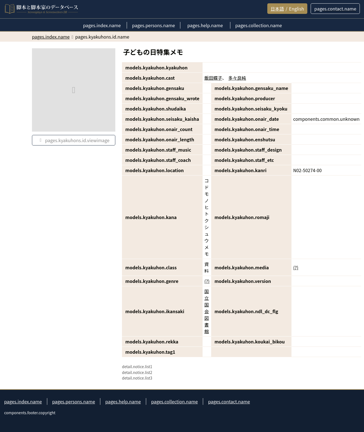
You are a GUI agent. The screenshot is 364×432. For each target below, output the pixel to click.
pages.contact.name (229, 401)
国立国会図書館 (206, 311)
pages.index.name (23, 401)
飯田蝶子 (213, 77)
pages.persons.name (73, 401)
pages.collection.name (174, 401)
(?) (295, 267)
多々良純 (237, 77)
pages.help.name (123, 401)
